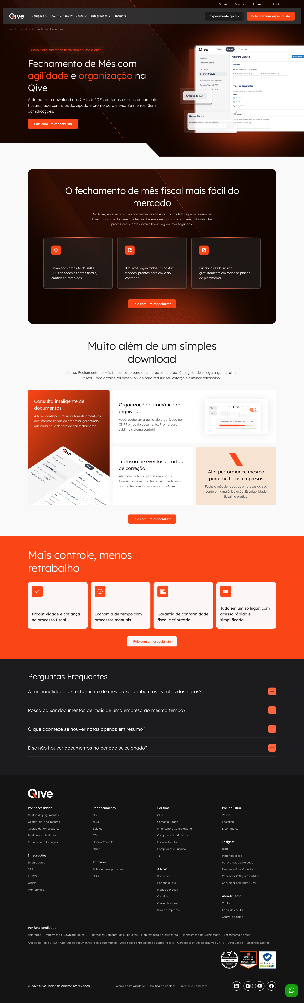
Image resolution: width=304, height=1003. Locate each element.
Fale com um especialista (270, 16)
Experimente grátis (224, 16)
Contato (240, 4)
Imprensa (259, 4)
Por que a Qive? (62, 16)
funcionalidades (25, 29)
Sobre (223, 4)
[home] (16, 16)
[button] (40, 16)
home (9, 29)
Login (277, 4)
